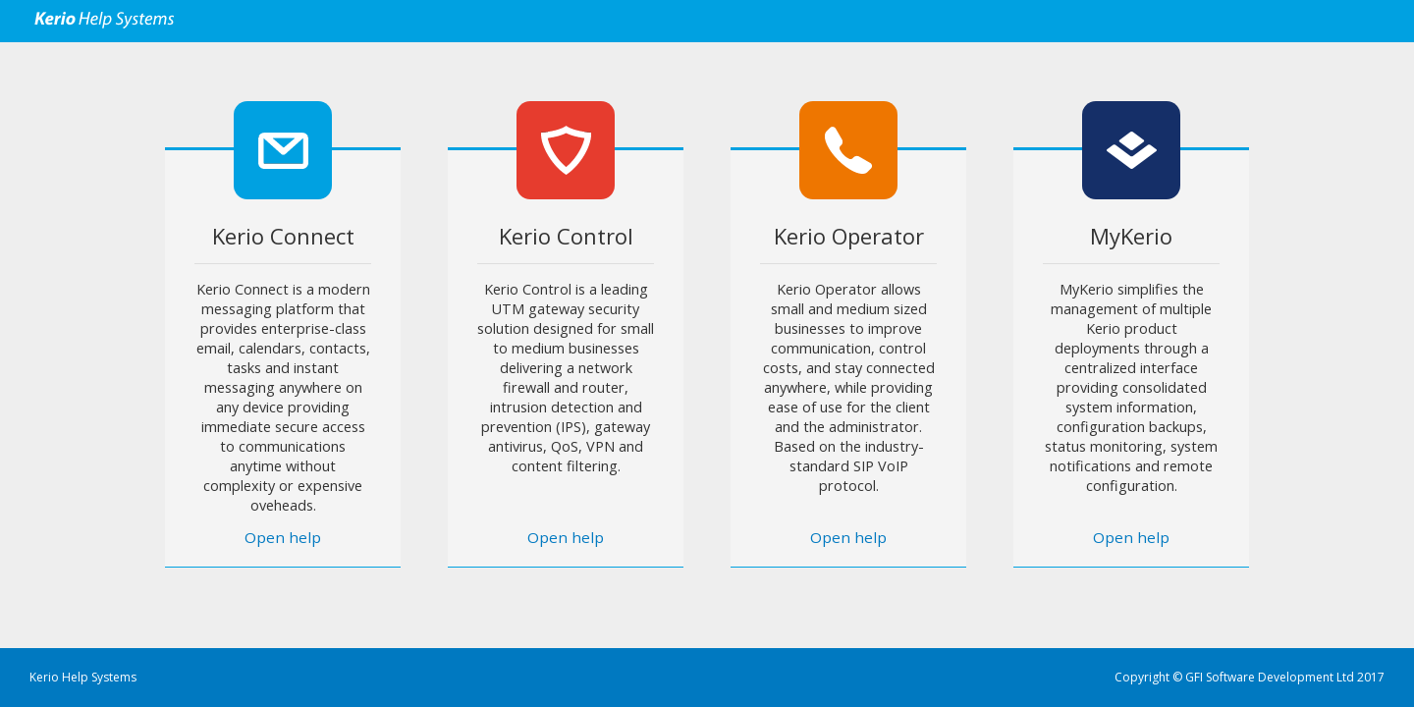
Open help (283, 537)
